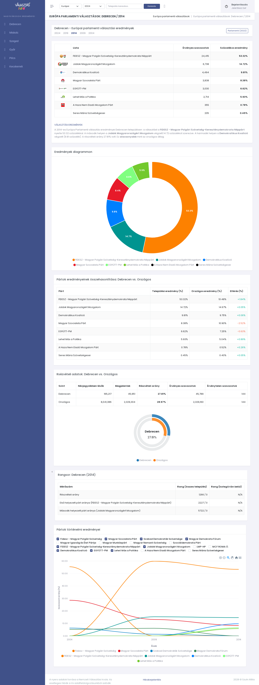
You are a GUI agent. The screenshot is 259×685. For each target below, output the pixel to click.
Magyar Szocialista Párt (122, 539)
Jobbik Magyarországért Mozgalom (168, 546)
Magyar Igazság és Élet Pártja (78, 542)
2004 (91, 33)
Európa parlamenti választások (171, 16)
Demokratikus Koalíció (73, 550)
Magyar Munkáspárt (115, 542)
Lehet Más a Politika (126, 550)
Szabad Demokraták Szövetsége (163, 539)
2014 (74, 33)
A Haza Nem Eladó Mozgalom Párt (165, 550)
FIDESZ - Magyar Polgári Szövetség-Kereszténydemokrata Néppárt (100, 546)
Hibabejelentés (152, 679)
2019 (65, 33)
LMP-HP (201, 546)
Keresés (152, 6)
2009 (83, 33)
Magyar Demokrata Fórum (205, 539)
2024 (57, 33)
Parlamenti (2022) (237, 30)
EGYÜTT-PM (101, 550)
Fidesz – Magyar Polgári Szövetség (81, 539)
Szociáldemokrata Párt (187, 542)
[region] (22, 346)
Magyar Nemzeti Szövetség (149, 542)
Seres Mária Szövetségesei (208, 550)
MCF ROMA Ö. (220, 546)
